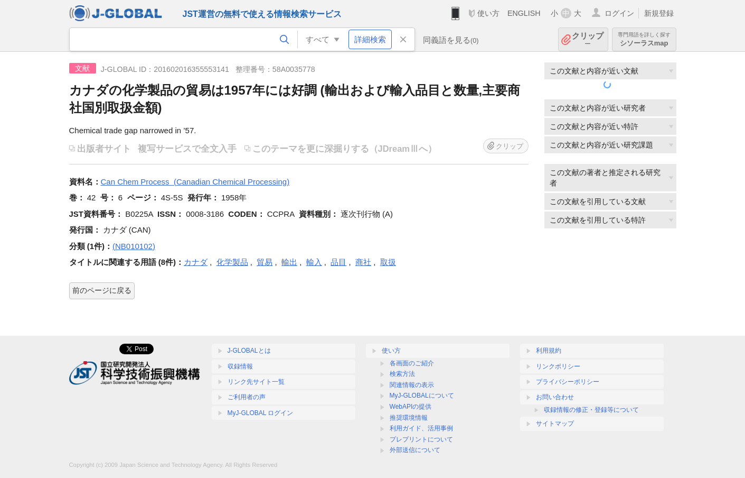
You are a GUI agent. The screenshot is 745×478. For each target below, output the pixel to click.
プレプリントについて (421, 439)
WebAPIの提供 (411, 406)
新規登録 (659, 13)
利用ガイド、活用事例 (421, 428)
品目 (338, 262)
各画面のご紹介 (412, 363)
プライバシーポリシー (567, 381)
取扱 (388, 262)
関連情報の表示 (412, 385)
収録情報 (240, 366)
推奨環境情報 (409, 417)
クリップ (587, 39)
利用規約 (548, 350)
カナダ (196, 262)
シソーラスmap (644, 39)
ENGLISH (524, 13)
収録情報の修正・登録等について (591, 409)
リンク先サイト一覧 (256, 381)
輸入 (314, 262)
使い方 (488, 13)
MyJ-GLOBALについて (422, 395)
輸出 (289, 262)
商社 (363, 262)
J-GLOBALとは (249, 350)
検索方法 (402, 374)
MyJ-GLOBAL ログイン (261, 413)
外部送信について (415, 450)
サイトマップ (555, 423)
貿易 (264, 262)
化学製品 (232, 262)
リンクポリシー (558, 366)
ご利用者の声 (247, 397)
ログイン (619, 13)
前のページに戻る (101, 290)
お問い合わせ (555, 397)
